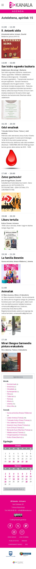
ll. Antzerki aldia (11, 30)
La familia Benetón (12, 257)
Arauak (24, 541)
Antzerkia (10, 387)
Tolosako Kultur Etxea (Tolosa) (18, 420)
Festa (9, 399)
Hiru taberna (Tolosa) (15, 423)
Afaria (9, 401)
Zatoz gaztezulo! (11, 177)
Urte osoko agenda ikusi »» (14, 489)
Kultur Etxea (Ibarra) (14, 437)
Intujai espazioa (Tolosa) (16, 435)
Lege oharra (23, 537)
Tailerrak (10, 396)
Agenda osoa (18, 377)
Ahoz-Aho (10, 406)
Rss (26, 544)
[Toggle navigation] (3, 5)
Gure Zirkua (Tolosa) (14, 428)
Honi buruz (12, 537)
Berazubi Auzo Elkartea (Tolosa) (18, 430)
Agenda (18, 11)
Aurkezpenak (12, 391)
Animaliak (7, 291)
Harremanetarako (15, 544)
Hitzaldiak (10, 389)
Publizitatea (14, 541)
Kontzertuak (11, 384)
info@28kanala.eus (24, 510)
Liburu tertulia (9, 219)
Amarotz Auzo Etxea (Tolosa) (17, 425)
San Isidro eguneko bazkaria (18, 66)
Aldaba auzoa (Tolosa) (15, 432)
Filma (9, 394)
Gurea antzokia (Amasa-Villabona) (19, 413)
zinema (9, 404)
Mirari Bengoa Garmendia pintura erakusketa (16, 345)
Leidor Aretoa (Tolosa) (15, 418)
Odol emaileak (9, 127)
